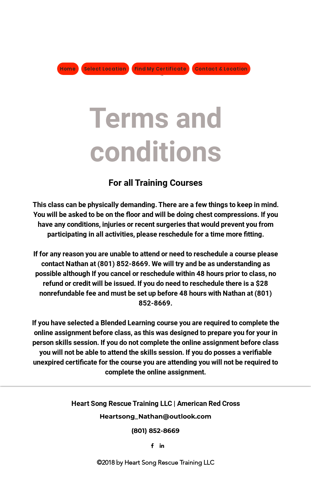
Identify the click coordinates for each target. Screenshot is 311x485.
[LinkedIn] (162, 445)
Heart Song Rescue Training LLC (122, 404)
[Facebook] (152, 445)
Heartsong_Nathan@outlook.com (155, 416)
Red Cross (224, 404)
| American (191, 404)
